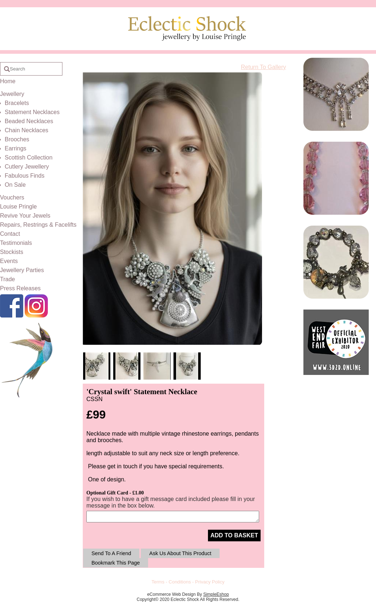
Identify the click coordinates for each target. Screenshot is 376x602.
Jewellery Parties (22, 270)
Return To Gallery (263, 67)
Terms (158, 582)
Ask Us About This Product (180, 553)
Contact (10, 234)
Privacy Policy (210, 582)
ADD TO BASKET (234, 535)
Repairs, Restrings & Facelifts (38, 225)
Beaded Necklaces (29, 121)
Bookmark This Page (115, 563)
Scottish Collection (29, 157)
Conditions (180, 582)
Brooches (17, 139)
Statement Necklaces (32, 112)
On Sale (15, 185)
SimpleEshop (216, 594)
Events (9, 261)
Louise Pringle (18, 206)
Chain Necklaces (26, 130)
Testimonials (16, 243)
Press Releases (20, 288)
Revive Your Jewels (25, 216)
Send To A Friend (111, 553)
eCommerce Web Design (171, 594)
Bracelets (17, 103)
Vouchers (12, 197)
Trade (7, 279)
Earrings (15, 148)
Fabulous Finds (24, 176)
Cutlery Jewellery (27, 166)
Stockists (11, 252)
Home (8, 81)
